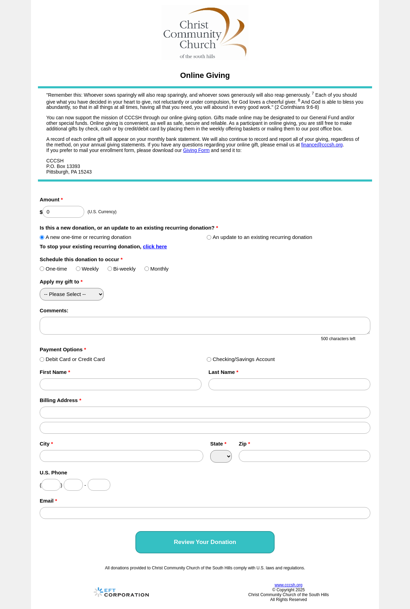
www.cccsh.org (288, 585)
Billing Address (60, 400)
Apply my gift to (61, 282)
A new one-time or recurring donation (85, 237)
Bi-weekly (122, 269)
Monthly (156, 269)
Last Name (223, 372)
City (46, 444)
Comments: (54, 310)
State (218, 444)
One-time (53, 269)
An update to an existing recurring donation (259, 237)
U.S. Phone (53, 472)
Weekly (87, 269)
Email (48, 501)
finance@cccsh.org (321, 144)
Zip (244, 444)
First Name (55, 372)
